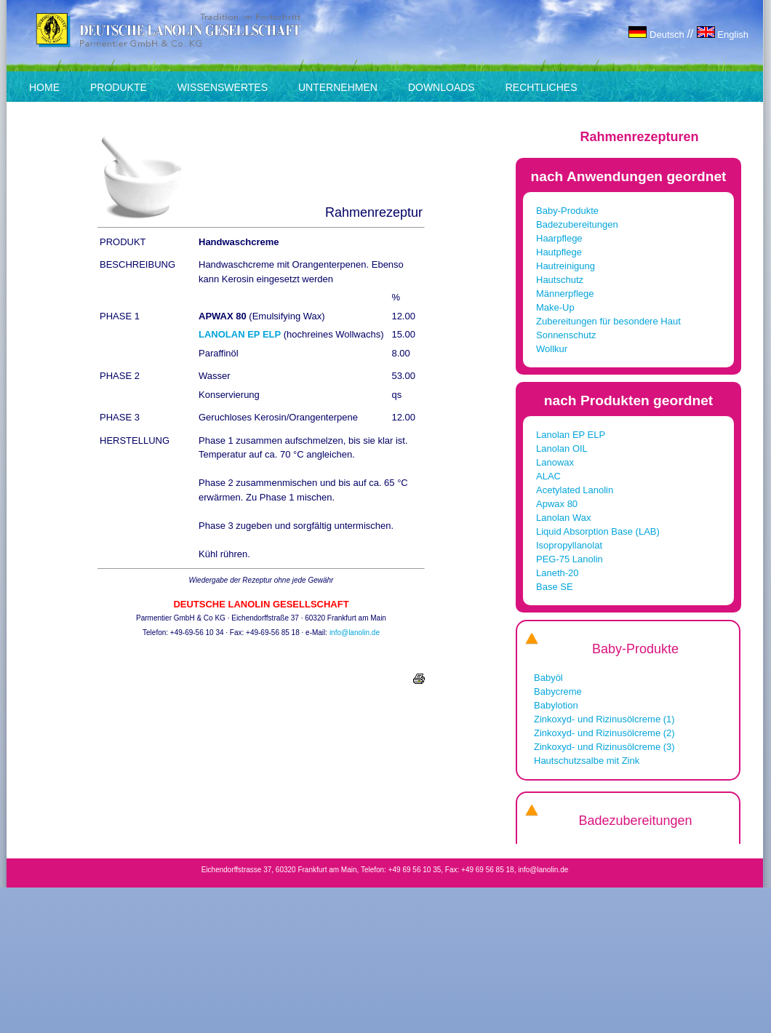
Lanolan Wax (563, 517)
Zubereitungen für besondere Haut (608, 321)
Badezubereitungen (577, 224)
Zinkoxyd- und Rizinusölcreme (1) (604, 719)
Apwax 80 (557, 503)
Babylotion (556, 705)
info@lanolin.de (354, 633)
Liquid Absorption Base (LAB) (598, 531)
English (722, 34)
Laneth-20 (557, 572)
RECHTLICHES (542, 87)
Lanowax (555, 462)
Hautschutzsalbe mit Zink (586, 760)
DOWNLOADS (441, 87)
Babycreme (558, 691)
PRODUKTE (118, 87)
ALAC (548, 476)
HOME (44, 87)
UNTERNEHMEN (337, 87)
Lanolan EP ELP (570, 434)
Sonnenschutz (566, 335)
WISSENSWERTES (222, 87)
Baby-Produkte (567, 210)
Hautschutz (559, 279)
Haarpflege (559, 238)
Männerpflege (565, 293)
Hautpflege (559, 252)
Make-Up (555, 307)
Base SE (554, 586)
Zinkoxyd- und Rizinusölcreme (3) (604, 746)
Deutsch (657, 34)
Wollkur (551, 348)
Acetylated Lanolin (574, 489)
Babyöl (548, 677)
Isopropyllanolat (569, 545)
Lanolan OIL (562, 448)
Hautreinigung (565, 265)
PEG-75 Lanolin (569, 559)
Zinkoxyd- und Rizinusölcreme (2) (604, 732)
